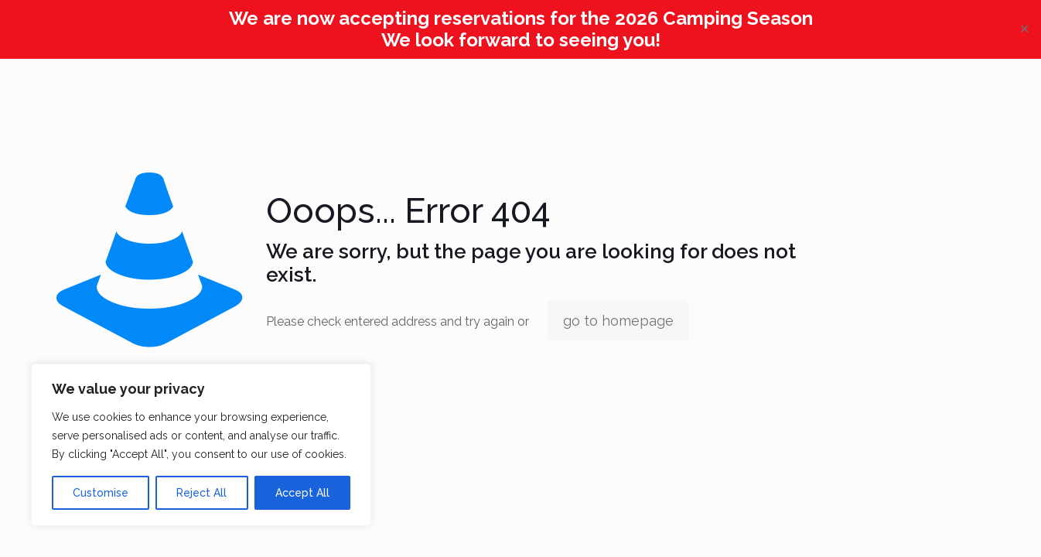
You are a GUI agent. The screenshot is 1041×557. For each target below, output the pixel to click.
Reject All (201, 493)
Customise (100, 493)
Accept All (302, 493)
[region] (201, 445)
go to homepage (618, 321)
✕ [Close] (1024, 29)
